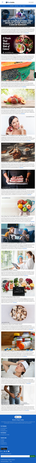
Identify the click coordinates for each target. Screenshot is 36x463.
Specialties (12, 5)
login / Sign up (31, 2)
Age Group (16, 5)
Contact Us (4, 442)
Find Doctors (4, 428)
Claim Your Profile (5, 434)
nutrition (6, 244)
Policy (11, 461)
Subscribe (33, 456)
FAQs (3, 441)
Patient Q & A (4, 430)
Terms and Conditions (4, 461)
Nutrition (21, 246)
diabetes (14, 57)
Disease (24, 5)
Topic (20, 5)
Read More (27, 32)
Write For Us (4, 444)
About (3, 439)
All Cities (3, 429)
